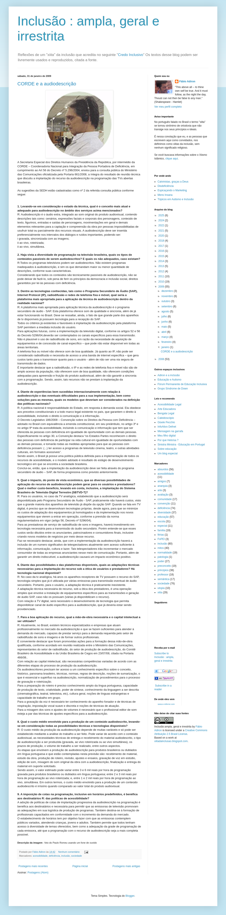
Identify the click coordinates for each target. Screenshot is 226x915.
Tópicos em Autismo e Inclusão (176, 199)
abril (164, 331)
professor (163, 574)
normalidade (165, 552)
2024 (161, 220)
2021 (161, 230)
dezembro (167, 291)
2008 (161, 359)
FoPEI (161, 539)
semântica (164, 579)
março (165, 336)
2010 (161, 281)
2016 (161, 250)
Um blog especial (168, 453)
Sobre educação (167, 448)
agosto (165, 311)
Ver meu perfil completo (168, 106)
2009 (161, 286)
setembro (167, 306)
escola (161, 521)
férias (161, 534)
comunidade (165, 499)
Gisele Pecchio (166, 422)
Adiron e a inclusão (169, 375)
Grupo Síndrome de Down (173, 388)
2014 (161, 261)
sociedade (76, 855)
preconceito (164, 565)
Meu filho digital (167, 435)
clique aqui (171, 158)
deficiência (54, 855)
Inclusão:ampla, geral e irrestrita (172, 726)
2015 (161, 256)
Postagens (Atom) (38, 872)
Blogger (130, 895)
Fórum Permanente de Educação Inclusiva (182, 384)
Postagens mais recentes (33, 866)
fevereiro (166, 341)
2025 (161, 215)
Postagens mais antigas (126, 866)
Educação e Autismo (169, 379)
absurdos (163, 469)
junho (165, 321)
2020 (161, 235)
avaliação (163, 494)
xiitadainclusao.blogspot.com (171, 741)
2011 (161, 276)
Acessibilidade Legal (169, 404)
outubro (166, 301)
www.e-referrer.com (166, 704)
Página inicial (80, 866)
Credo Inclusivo (130, 55)
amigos (162, 481)
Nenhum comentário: (69, 852)
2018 (161, 240)
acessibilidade (40, 855)
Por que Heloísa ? (168, 440)
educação (163, 516)
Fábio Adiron (187, 81)
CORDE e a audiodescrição (46, 83)
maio (164, 326)
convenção (164, 503)
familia (161, 530)
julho (164, 316)
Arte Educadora (167, 409)
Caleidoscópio (166, 417)
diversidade (164, 512)
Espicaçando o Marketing (172, 190)
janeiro (165, 347)
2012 (161, 271)
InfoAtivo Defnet (167, 426)
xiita (160, 592)
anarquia (163, 485)
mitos (161, 548)
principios (163, 570)
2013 (161, 266)
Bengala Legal (166, 413)
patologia (163, 556)
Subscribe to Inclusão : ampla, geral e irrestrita (164, 657)
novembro (167, 296)
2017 (161, 245)
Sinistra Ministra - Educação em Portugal (181, 444)
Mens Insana (165, 194)
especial (162, 525)
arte (160, 490)
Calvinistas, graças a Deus (173, 181)
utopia (161, 588)
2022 (161, 225)
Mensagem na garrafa (170, 431)
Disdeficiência (166, 186)
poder (161, 561)
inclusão (65, 855)
